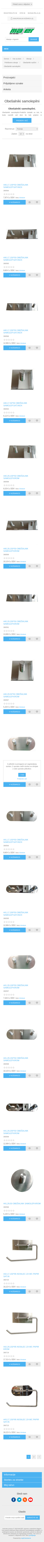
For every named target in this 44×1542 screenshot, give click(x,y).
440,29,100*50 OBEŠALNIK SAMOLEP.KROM (15, 477)
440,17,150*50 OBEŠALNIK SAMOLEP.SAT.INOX (15, 258)
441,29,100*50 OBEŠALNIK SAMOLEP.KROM (15, 986)
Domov (6, 59)
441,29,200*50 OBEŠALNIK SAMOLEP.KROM (15, 1132)
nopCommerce (26, 1538)
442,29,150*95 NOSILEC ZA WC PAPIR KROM (21, 1348)
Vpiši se (22, 13)
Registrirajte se (10, 13)
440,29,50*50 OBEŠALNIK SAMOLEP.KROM (15, 695)
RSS (25, 1499)
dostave (22, 198)
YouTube (30, 1499)
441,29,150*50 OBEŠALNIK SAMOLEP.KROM (15, 1059)
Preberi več (22, 121)
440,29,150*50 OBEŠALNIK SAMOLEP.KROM (15, 550)
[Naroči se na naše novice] (14, 1517)
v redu (22, 775)
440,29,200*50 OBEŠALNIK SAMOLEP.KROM (15, 622)
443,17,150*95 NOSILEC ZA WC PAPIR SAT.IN (21, 1420)
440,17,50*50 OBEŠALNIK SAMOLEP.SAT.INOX (15, 404)
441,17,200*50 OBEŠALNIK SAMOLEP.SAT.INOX (15, 913)
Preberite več (22, 779)
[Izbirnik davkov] (21, 4)
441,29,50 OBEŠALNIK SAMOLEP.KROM (22, 1203)
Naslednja (39, 1457)
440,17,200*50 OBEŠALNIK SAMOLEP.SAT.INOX (15, 331)
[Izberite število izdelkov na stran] (21, 134)
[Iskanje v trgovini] (17, 39)
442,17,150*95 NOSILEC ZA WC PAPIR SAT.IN (21, 1275)
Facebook (13, 1499)
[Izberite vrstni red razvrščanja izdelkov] (27, 129)
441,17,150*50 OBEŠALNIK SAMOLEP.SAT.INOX (15, 841)
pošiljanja (32, 1535)
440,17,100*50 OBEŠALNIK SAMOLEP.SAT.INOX (15, 186)
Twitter (19, 1499)
